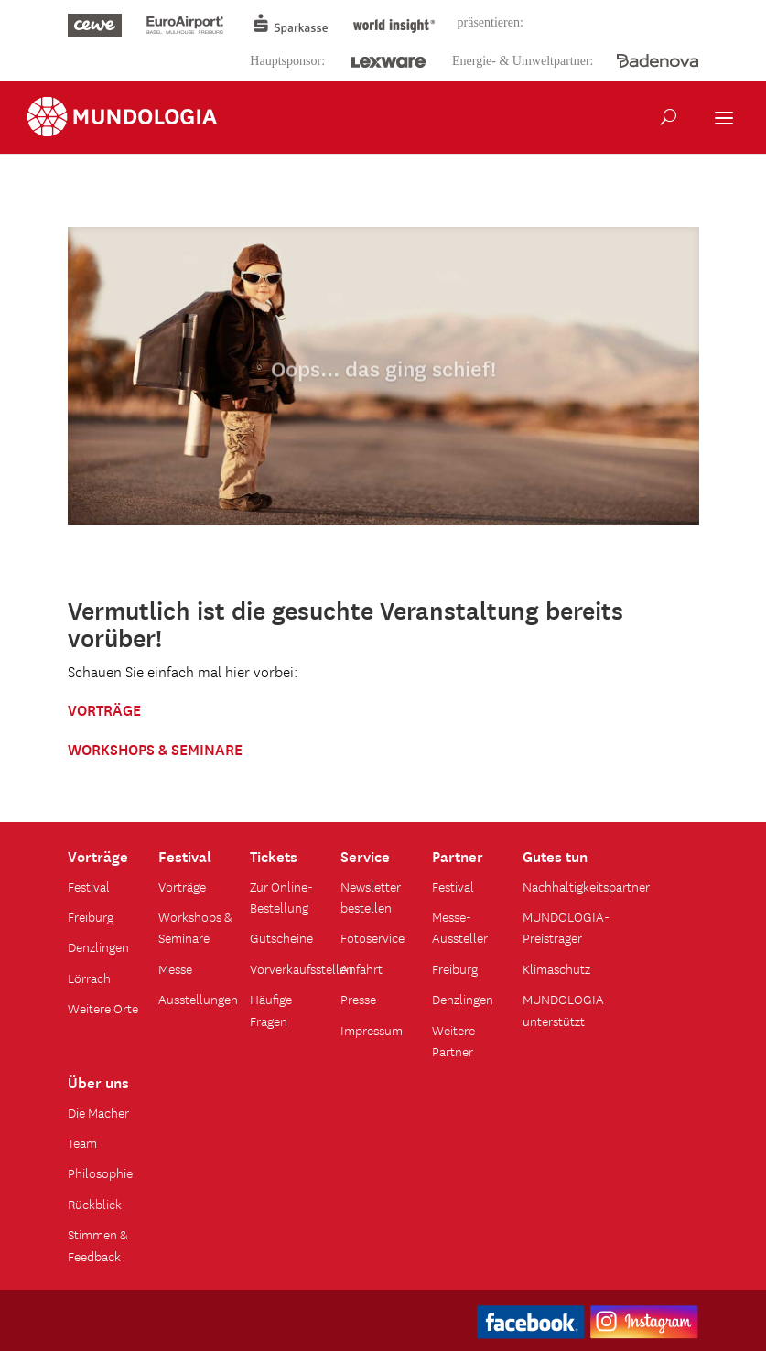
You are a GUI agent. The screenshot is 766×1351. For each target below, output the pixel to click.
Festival (89, 886)
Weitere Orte (103, 1008)
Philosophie (100, 1172)
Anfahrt (361, 968)
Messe (175, 968)
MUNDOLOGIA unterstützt (563, 1009)
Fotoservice (372, 937)
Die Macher (98, 1112)
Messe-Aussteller (460, 926)
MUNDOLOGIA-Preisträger (566, 926)
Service (365, 855)
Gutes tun (555, 855)
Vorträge (98, 855)
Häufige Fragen (271, 1009)
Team (82, 1142)
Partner (457, 855)
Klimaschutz (556, 968)
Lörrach (89, 977)
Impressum (371, 1030)
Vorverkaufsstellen (301, 968)
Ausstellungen (198, 999)
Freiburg (90, 916)
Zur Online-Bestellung (281, 896)
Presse (358, 999)
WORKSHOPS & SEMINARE (155, 748)
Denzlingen (98, 946)
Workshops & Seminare (195, 926)
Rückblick (95, 1204)
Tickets (273, 855)
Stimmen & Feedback (97, 1244)
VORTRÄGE (104, 708)
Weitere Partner (453, 1040)
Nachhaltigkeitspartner (586, 886)
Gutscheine (281, 937)
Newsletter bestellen (370, 896)
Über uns (98, 1081)
